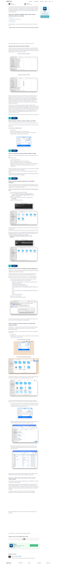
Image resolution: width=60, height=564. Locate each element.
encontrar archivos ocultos (17, 171)
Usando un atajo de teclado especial (15, 19)
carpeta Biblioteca (22, 10)
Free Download (34, 545)
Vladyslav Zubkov (29, 4)
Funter (10, 25)
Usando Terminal (12, 20)
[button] (52, 1)
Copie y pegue (13, 193)
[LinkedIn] (20, 556)
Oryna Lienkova (13, 4)
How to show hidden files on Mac (13, 542)
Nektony (9, 542)
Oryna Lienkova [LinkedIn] (15, 556)
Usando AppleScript (12, 22)
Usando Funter (11, 18)
